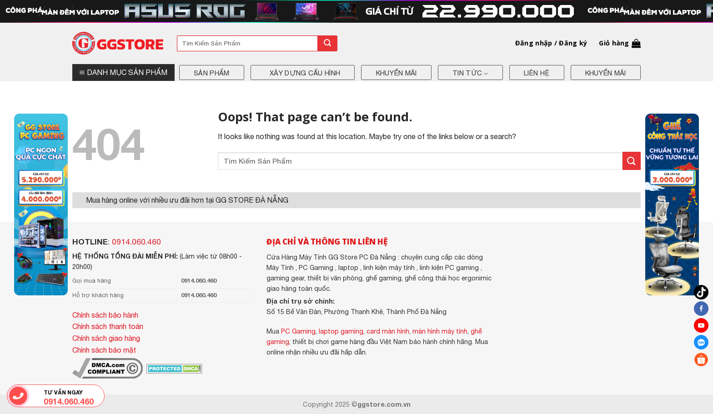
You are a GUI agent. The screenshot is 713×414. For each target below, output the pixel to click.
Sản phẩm (211, 73)
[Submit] (327, 43)
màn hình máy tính (439, 331)
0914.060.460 (136, 241)
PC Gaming (298, 331)
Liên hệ (536, 73)
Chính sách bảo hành (105, 315)
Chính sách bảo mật (104, 350)
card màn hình (388, 331)
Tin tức (470, 73)
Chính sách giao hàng (106, 338)
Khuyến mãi (396, 73)
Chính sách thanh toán (107, 326)
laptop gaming (341, 331)
